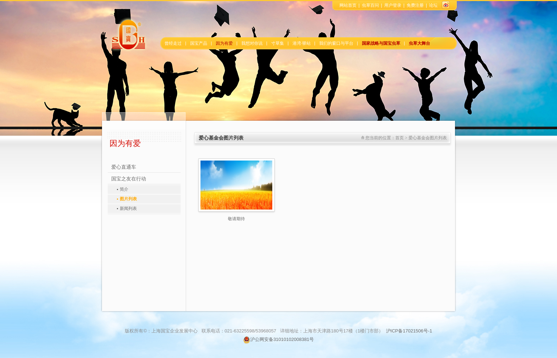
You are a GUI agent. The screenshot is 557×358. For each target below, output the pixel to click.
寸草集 (277, 43)
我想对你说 (252, 43)
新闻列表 (128, 208)
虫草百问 (370, 5)
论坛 (433, 5)
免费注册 (415, 5)
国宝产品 (198, 43)
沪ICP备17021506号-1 (409, 330)
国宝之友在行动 (128, 178)
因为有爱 (224, 43)
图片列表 (128, 198)
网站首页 (348, 5)
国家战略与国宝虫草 (381, 43)
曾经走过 (173, 43)
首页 (399, 137)
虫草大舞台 (419, 43)
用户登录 (392, 5)
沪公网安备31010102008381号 (278, 339)
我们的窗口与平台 (336, 43)
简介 (124, 189)
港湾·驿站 (302, 43)
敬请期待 (236, 218)
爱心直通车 (123, 167)
